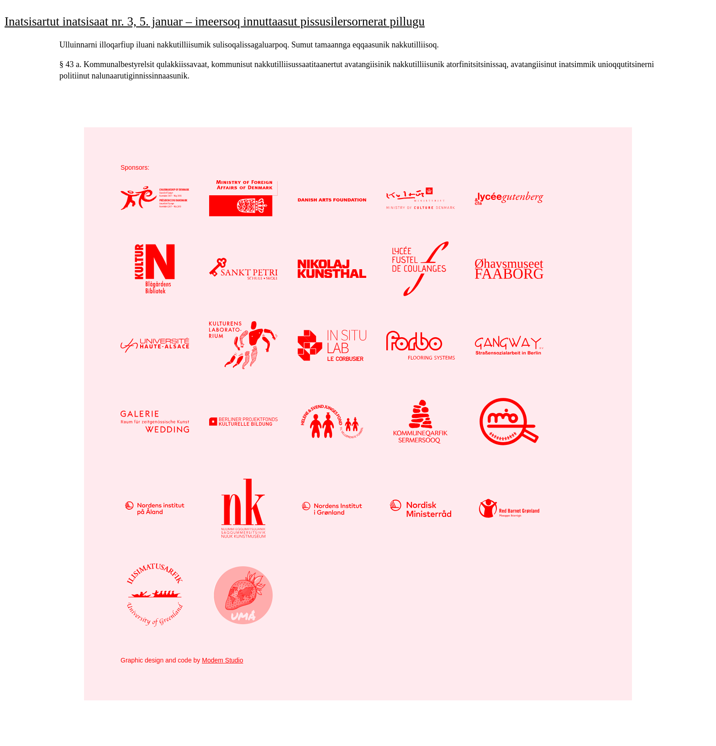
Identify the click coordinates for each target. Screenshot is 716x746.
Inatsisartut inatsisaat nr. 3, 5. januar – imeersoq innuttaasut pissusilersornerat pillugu (215, 21)
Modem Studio (222, 660)
